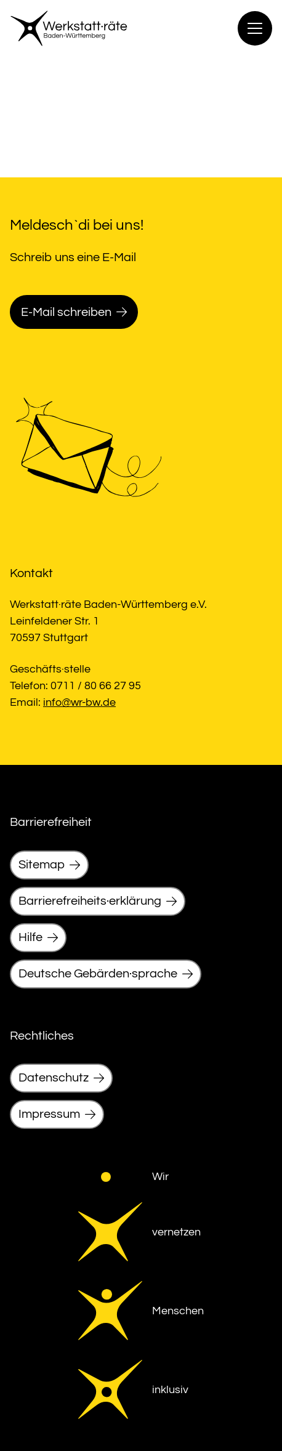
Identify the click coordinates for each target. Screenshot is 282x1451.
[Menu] (255, 28)
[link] (69, 28)
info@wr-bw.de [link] (79, 702)
